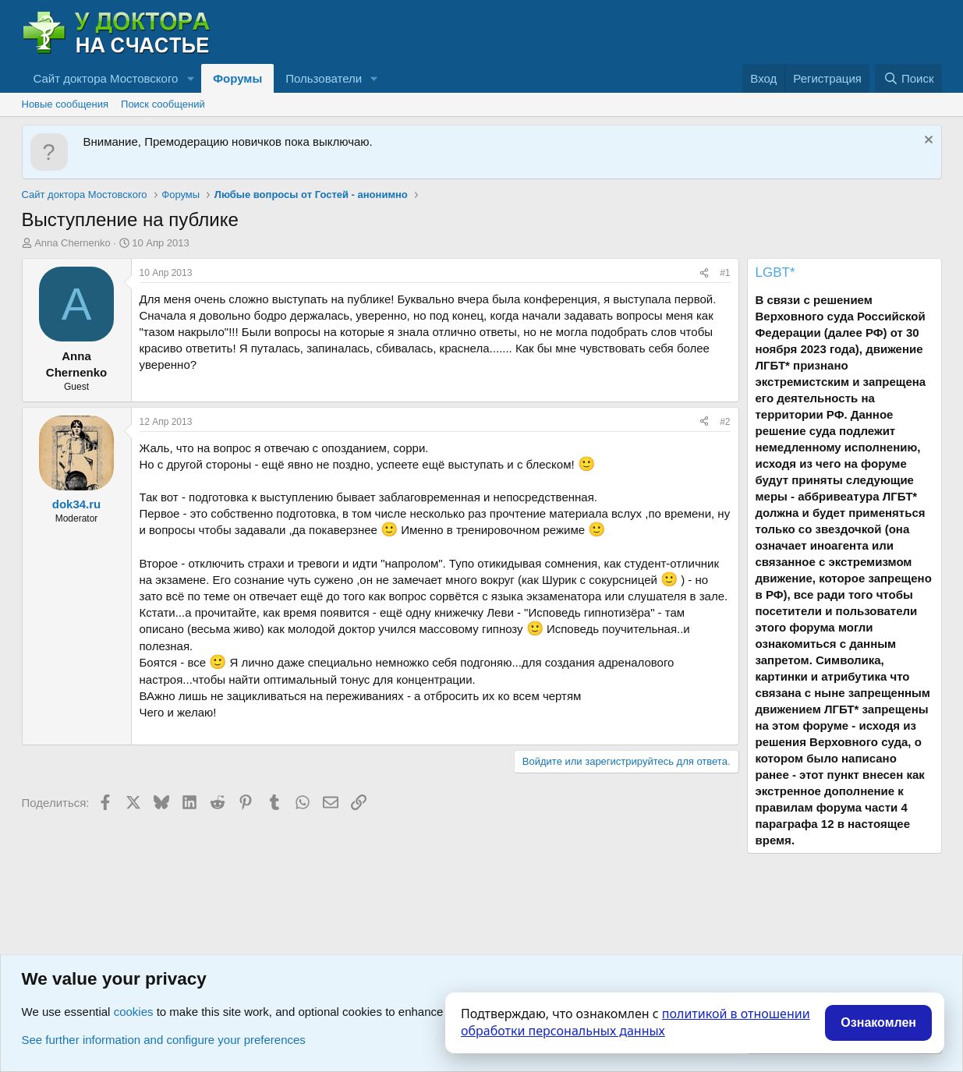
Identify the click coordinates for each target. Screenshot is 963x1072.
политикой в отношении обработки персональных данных (635, 1022)
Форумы (237, 78)
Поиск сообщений (163, 104)
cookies (134, 1011)
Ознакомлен (878, 1022)
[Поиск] (908, 78)
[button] (190, 78)
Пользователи (323, 78)
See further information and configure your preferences (164, 1039)
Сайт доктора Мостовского (106, 78)
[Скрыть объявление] (926, 141)
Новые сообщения (65, 104)
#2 (725, 421)
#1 (725, 272)
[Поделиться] (704, 273)
